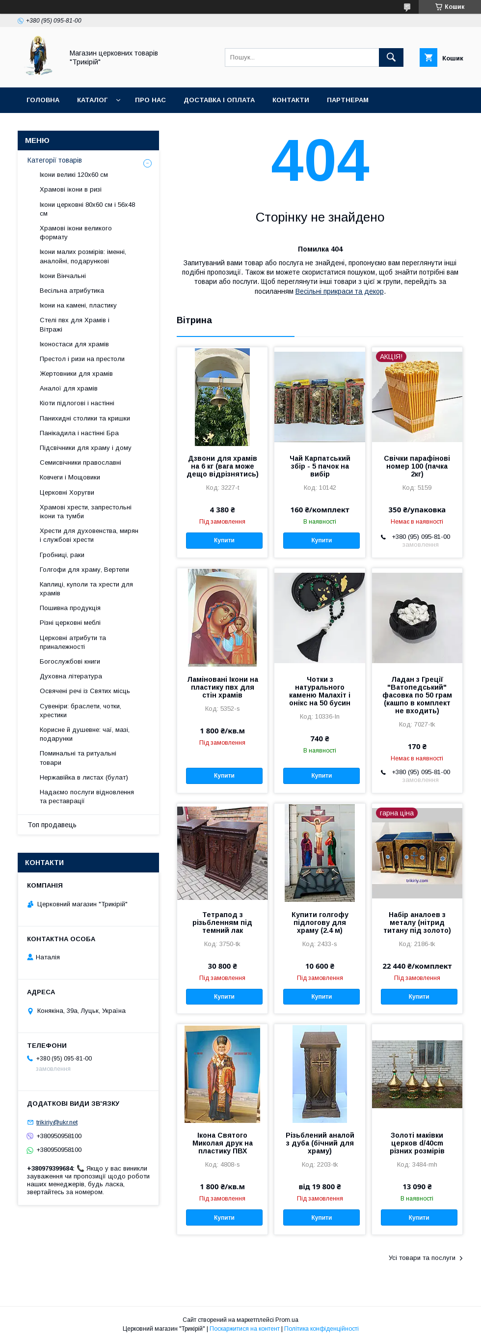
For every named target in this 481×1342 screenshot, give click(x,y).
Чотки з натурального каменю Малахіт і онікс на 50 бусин (319, 691)
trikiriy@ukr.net (57, 1122)
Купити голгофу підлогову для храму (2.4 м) (320, 922)
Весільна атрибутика (72, 290)
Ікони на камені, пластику (78, 305)
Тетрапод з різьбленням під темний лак (222, 922)
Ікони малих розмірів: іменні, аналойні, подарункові (83, 256)
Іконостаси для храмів (74, 344)
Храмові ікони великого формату (76, 232)
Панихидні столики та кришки (85, 418)
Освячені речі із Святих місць (85, 691)
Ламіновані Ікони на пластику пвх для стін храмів (222, 687)
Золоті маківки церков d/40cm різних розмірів (417, 1143)
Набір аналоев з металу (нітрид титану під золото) (417, 922)
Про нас (150, 100)
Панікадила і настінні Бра (79, 433)
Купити (224, 540)
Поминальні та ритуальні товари (78, 758)
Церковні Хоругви (67, 492)
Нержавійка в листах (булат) (84, 777)
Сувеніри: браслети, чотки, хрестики (80, 710)
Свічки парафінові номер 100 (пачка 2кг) (417, 466)
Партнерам (348, 100)
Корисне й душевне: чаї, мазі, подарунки (85, 734)
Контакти (290, 100)
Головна (43, 100)
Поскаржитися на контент (245, 1328)
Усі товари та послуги (422, 1257)
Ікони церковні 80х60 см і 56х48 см (87, 209)
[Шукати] (391, 57)
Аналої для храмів (69, 388)
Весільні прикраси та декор (339, 291)
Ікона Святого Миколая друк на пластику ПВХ (222, 1143)
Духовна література (71, 676)
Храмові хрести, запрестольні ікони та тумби (86, 511)
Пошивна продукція (70, 608)
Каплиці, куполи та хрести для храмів (86, 589)
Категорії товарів (54, 160)
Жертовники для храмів (76, 373)
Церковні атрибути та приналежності (73, 642)
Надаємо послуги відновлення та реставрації (87, 796)
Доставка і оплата (219, 100)
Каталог (92, 100)
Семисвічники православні (80, 462)
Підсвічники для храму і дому (86, 447)
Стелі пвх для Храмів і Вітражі (74, 324)
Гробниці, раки (62, 555)
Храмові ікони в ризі (71, 189)
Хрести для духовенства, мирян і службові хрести (89, 535)
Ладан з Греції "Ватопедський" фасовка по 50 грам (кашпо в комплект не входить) (417, 695)
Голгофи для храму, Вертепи (84, 569)
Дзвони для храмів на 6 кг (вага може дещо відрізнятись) (223, 466)
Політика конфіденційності (321, 1328)
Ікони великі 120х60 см (74, 174)
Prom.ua (286, 1319)
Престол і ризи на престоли (82, 359)
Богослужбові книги (70, 661)
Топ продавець (52, 825)
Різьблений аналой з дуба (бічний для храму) (320, 1143)
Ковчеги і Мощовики (70, 477)
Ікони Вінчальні (63, 276)
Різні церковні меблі (70, 622)
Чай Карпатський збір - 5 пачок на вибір (320, 466)
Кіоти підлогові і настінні (77, 403)
